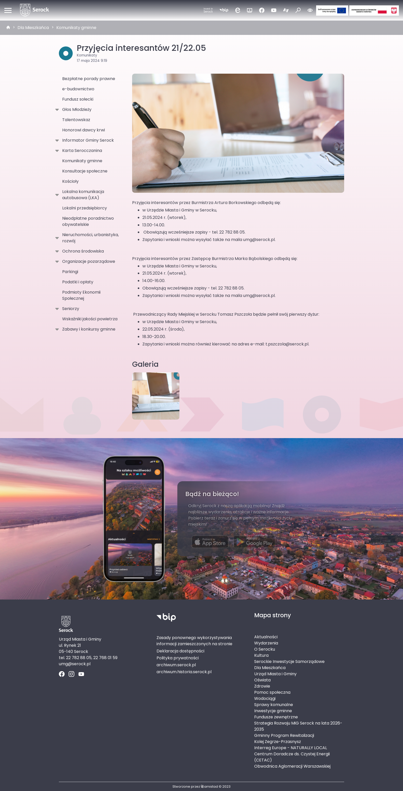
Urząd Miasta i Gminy (275, 674)
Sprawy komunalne (273, 705)
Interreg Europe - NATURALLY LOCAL (290, 748)
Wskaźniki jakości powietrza (89, 319)
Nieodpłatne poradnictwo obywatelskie (88, 221)
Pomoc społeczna (272, 692)
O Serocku (264, 649)
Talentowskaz (76, 120)
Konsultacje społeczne (84, 171)
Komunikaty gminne (76, 28)
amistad (209, 786)
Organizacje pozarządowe (87, 261)
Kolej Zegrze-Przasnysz (277, 742)
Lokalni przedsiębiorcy (84, 208)
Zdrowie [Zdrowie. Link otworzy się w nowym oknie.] (262, 686)
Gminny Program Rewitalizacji (284, 735)
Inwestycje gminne (273, 711)
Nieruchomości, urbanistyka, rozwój (89, 238)
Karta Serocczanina (81, 151)
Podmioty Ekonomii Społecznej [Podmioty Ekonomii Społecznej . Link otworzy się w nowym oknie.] (81, 295)
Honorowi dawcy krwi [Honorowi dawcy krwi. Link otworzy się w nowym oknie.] (83, 130)
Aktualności (266, 637)
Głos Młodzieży (75, 110)
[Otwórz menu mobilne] (8, 10)
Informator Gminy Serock (87, 140)
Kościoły (70, 181)
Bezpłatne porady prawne (88, 79)
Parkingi (70, 272)
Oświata (262, 680)
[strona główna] (8, 28)
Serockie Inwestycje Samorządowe (289, 661)
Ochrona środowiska (82, 251)
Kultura (261, 655)
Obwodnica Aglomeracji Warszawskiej (292, 766)
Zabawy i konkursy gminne (87, 329)
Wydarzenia (266, 643)
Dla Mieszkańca (33, 28)
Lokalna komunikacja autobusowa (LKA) (82, 195)
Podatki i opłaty (77, 282)
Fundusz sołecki (77, 99)
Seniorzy (69, 309)
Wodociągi (265, 698)
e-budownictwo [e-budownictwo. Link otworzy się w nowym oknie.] (78, 89)
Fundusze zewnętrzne (276, 717)
